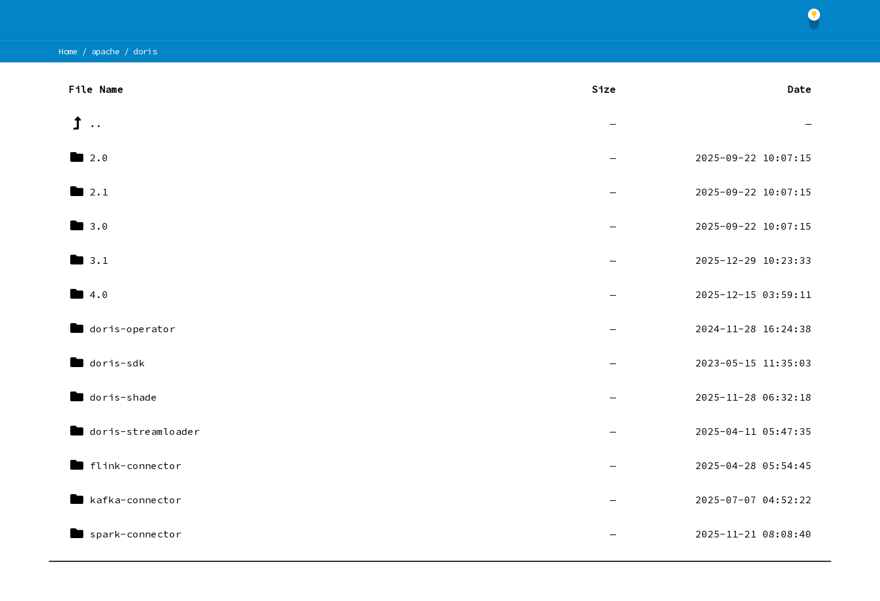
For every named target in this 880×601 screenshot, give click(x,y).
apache (106, 51)
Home (68, 51)
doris (144, 51)
